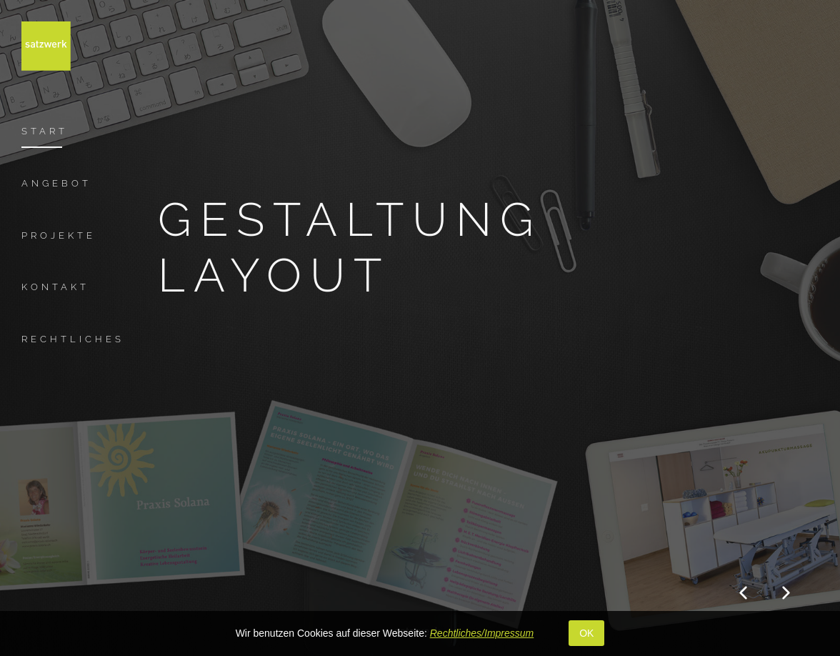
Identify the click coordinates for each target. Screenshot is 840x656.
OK (586, 633)
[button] (743, 592)
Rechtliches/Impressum (482, 633)
